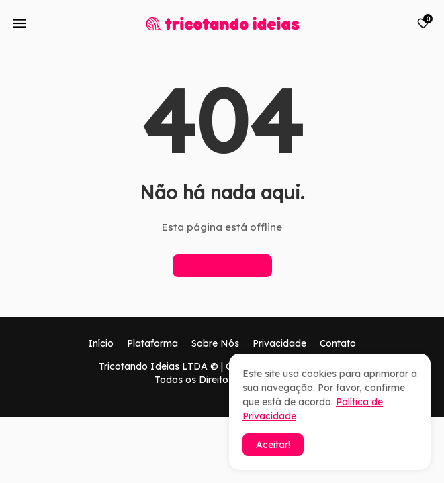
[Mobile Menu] (19, 23)
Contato (338, 343)
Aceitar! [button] (273, 445)
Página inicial (222, 266)
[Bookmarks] (423, 23)
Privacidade (279, 343)
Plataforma (152, 343)
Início (101, 343)
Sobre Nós (215, 343)
